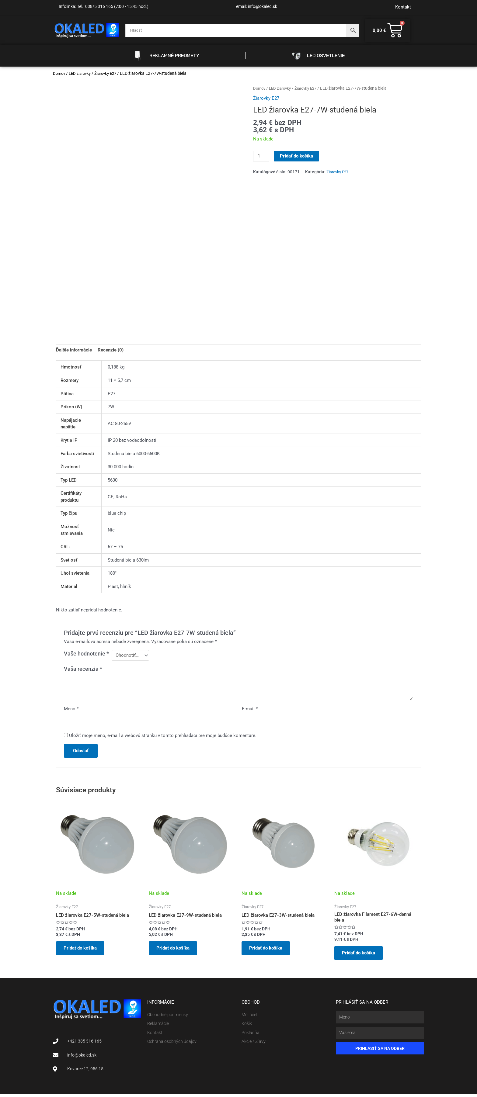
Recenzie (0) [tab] (111, 350)
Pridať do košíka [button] (81, 950)
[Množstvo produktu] (261, 156)
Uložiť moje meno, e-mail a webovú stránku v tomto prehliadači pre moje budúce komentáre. (162, 736)
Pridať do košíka (296, 156)
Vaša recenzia (83, 669)
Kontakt (403, 7)
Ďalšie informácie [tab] (74, 350)
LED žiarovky (82, 73)
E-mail (250, 709)
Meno (71, 709)
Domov (59, 73)
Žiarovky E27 (110, 73)
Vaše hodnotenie (86, 654)
